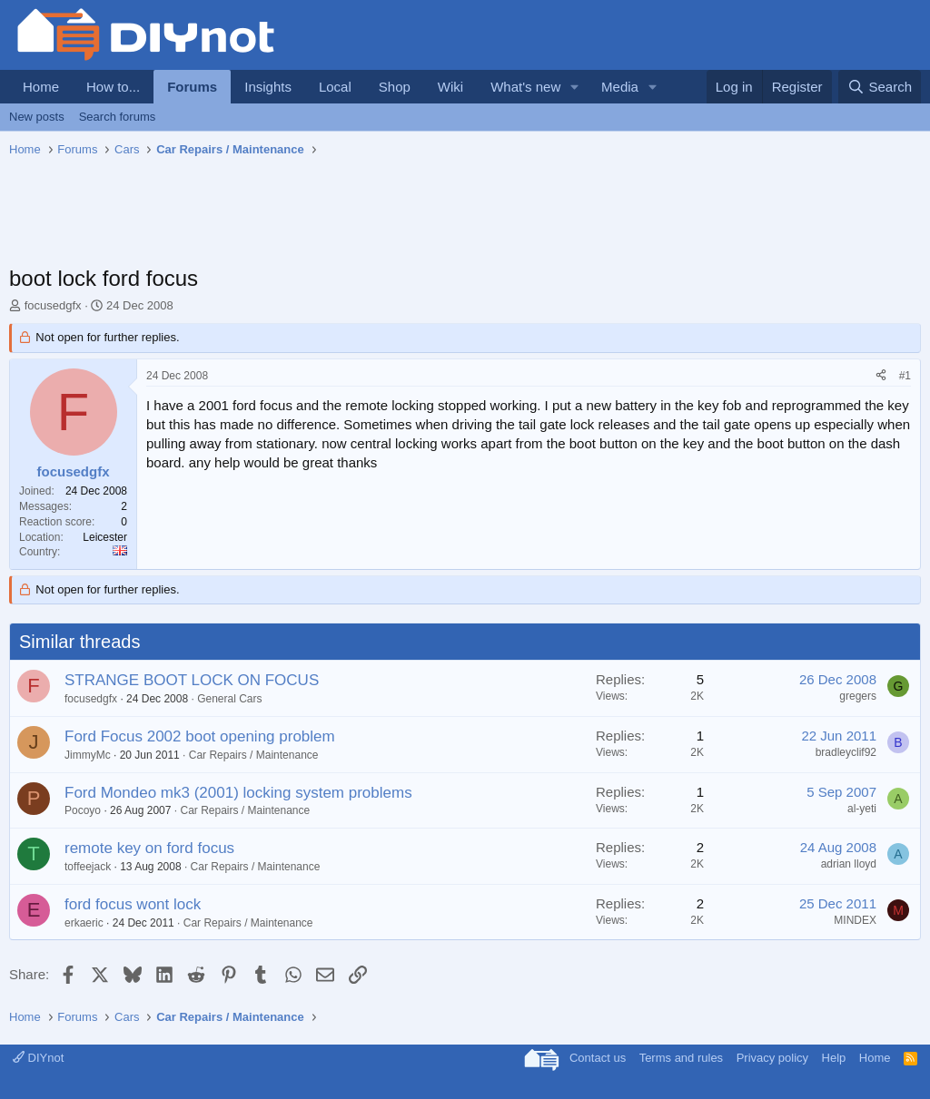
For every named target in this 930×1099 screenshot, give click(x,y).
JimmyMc (87, 755)
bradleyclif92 (846, 752)
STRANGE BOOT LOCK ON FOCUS (191, 680)
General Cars (229, 698)
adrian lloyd (848, 864)
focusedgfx (53, 305)
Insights (268, 86)
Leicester (105, 537)
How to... (113, 86)
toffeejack (87, 866)
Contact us (597, 1058)
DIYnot (38, 1058)
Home (41, 86)
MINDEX (855, 920)
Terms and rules (681, 1058)
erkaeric (84, 923)
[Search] (879, 86)
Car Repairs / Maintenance (254, 755)
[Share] (881, 376)
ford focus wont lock (132, 904)
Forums (192, 86)
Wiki (450, 86)
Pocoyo (82, 810)
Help (834, 1058)
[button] (575, 86)
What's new (525, 86)
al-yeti (861, 808)
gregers (857, 696)
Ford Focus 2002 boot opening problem (199, 736)
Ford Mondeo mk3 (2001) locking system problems (238, 792)
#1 (905, 375)
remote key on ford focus (149, 848)
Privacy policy (772, 1058)
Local (335, 86)
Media (619, 86)
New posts (36, 116)
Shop (395, 86)
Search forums (117, 116)
